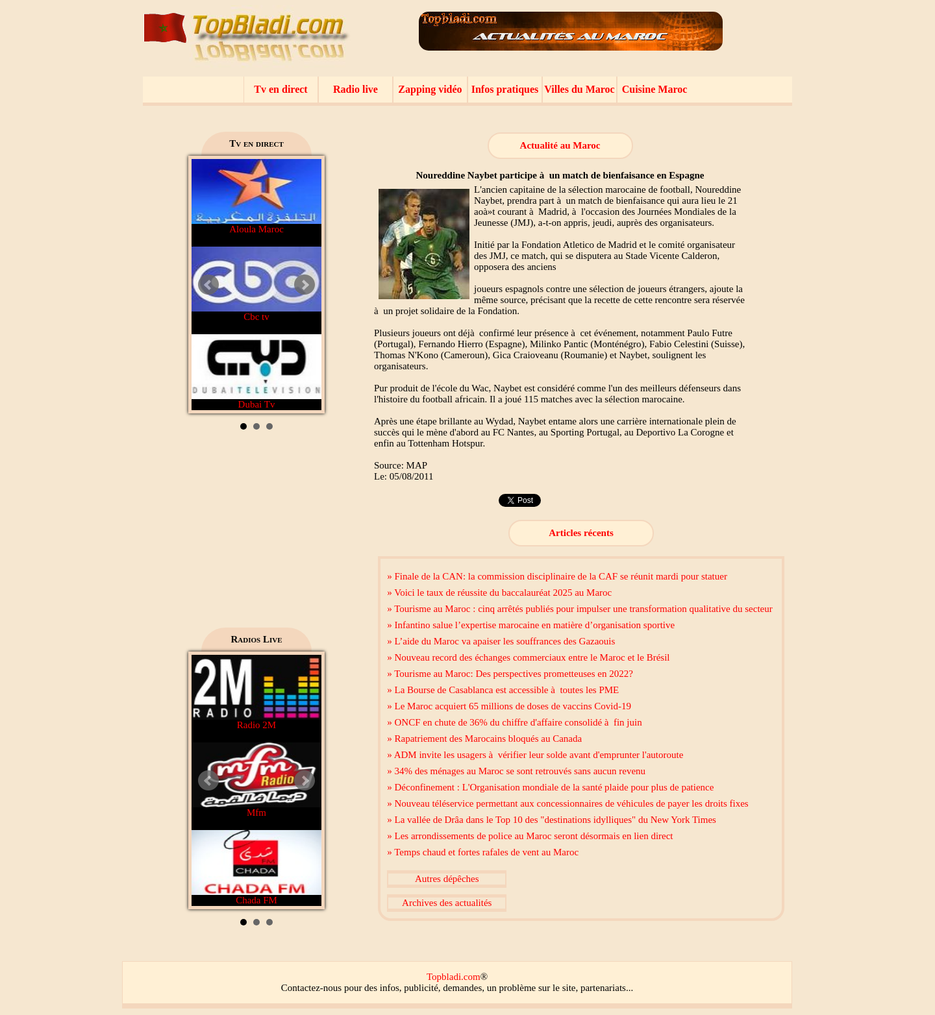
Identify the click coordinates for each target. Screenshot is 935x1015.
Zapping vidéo (430, 89)
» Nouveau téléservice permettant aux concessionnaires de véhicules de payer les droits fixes (567, 803)
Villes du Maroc (579, 89)
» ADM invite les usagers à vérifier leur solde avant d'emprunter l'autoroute (535, 755)
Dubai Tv (256, 372)
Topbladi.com (453, 977)
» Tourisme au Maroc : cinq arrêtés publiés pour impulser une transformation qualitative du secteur (580, 609)
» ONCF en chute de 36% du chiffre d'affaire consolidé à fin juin (514, 722)
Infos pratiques (505, 89)
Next (304, 285)
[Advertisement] (256, 533)
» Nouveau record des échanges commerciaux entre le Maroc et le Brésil (528, 657)
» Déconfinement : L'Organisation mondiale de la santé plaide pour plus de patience (550, 787)
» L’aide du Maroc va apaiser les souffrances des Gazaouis (501, 641)
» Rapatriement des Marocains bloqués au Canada (484, 738)
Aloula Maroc (256, 196)
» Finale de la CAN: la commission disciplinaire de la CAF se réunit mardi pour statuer (557, 576)
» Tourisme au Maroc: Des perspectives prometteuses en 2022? (510, 673)
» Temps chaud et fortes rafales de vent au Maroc (483, 852)
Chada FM (256, 867)
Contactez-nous (311, 988)
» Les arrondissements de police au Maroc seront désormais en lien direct (530, 836)
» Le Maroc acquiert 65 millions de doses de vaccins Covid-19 (509, 706)
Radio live (355, 89)
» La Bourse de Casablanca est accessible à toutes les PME (503, 690)
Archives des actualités (447, 903)
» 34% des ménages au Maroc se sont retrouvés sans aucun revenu (516, 771)
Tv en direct (280, 89)
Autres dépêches (447, 879)
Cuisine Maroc (655, 89)
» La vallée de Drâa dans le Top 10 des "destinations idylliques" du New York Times (551, 819)
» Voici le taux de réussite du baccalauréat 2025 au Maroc (499, 592)
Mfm (256, 780)
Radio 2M (256, 692)
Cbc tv (256, 284)
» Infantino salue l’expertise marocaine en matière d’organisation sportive (531, 625)
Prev (208, 285)
